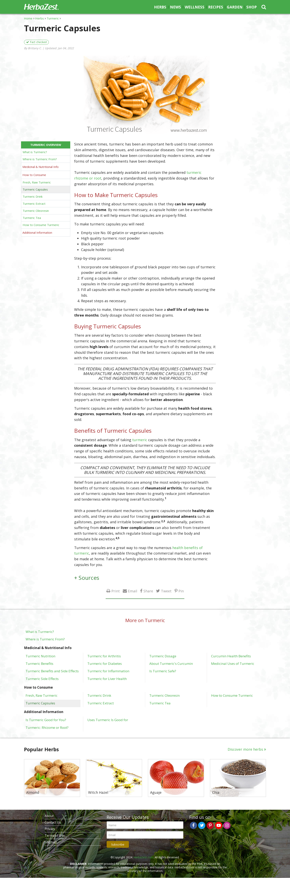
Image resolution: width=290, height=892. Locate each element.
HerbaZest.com (143, 857)
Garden (235, 7)
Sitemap (51, 842)
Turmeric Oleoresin (36, 211)
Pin (181, 591)
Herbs (160, 7)
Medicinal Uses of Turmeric (232, 663)
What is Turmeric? (35, 152)
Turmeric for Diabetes (104, 663)
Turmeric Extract (34, 204)
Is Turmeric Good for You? (46, 720)
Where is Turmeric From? (40, 159)
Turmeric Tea (32, 218)
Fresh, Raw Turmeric (37, 182)
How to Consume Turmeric (41, 225)
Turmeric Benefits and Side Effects (52, 671)
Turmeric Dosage (162, 656)
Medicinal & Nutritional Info (40, 167)
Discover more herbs (245, 749)
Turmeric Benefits (39, 663)
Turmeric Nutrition (40, 656)
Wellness (194, 7)
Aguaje (156, 792)
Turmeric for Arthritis (104, 656)
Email (132, 591)
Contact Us (53, 822)
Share (148, 591)
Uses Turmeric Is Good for (107, 720)
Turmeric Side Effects (42, 678)
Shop (251, 7)
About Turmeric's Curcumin (171, 663)
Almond (32, 792)
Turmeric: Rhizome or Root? (47, 727)
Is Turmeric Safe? (162, 671)
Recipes (215, 7)
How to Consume (34, 175)
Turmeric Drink (32, 196)
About (49, 816)
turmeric (139, 439)
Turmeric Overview (45, 145)
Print (115, 591)
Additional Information (37, 232)
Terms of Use (55, 835)
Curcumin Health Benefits (231, 656)
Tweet (166, 591)
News (175, 7)
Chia (215, 792)
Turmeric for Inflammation (108, 671)
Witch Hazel (98, 792)
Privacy (50, 829)
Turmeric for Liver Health (107, 678)
